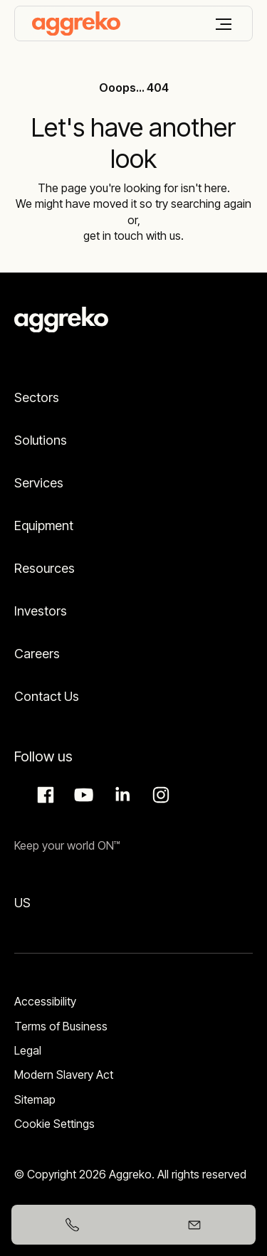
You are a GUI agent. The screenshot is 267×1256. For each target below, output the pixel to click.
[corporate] (76, 23)
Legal (27, 1050)
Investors (40, 610)
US (22, 902)
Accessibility (45, 1001)
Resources (44, 568)
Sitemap (35, 1099)
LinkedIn (120, 794)
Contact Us (46, 696)
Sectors (36, 397)
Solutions (40, 440)
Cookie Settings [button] (54, 1124)
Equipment (43, 525)
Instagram (159, 794)
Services (38, 482)
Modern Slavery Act (63, 1074)
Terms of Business (61, 1026)
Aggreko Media (82, 794)
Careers (37, 653)
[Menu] (223, 24)
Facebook (43, 794)
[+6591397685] (72, 1225)
